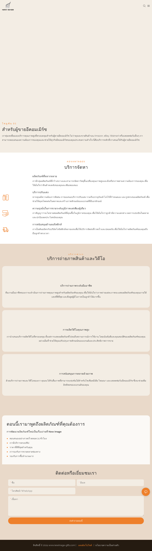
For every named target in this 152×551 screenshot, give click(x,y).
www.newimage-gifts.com (62, 545)
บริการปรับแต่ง (40, 192)
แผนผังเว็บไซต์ (85, 545)
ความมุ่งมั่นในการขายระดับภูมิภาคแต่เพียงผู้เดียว (59, 208)
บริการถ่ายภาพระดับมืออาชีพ (76, 285)
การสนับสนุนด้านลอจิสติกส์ (47, 224)
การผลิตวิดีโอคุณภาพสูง (76, 329)
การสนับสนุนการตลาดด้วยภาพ (76, 373)
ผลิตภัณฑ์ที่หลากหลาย (44, 176)
